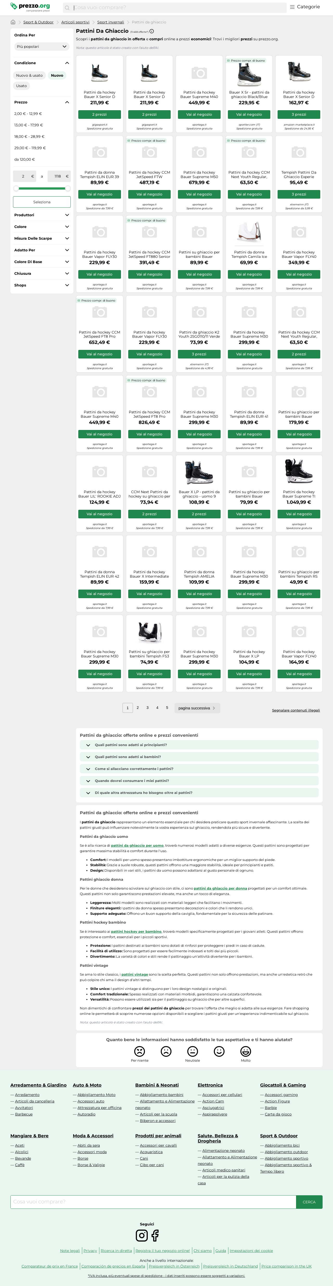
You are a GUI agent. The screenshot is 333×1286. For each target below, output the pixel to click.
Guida (220, 1250)
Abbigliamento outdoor (286, 1152)
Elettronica (210, 1085)
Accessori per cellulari (222, 1094)
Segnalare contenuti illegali (296, 710)
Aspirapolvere (214, 1114)
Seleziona (41, 202)
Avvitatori (24, 1107)
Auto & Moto (87, 1085)
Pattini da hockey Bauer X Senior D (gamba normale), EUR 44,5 (149, 94)
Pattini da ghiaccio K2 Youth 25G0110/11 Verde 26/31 (199, 334)
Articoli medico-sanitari (223, 1170)
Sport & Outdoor (38, 22)
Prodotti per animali (158, 1135)
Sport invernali (110, 22)
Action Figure (277, 1101)
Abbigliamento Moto (97, 1094)
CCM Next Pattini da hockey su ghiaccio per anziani (149, 494)
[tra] (23, 176)
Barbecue (24, 1114)
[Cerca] (67, 8)
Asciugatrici (213, 1107)
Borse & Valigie (91, 1165)
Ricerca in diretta (116, 1250)
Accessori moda (92, 1152)
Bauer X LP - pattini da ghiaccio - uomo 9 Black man (199, 494)
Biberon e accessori (158, 1120)
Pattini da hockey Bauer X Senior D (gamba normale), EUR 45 (299, 94)
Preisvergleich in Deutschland (230, 1266)
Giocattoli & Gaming (283, 1085)
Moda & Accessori (93, 1135)
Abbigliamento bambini (161, 1094)
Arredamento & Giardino (38, 1085)
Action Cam (213, 1101)
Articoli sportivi (75, 22)
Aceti (19, 1145)
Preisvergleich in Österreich (174, 1266)
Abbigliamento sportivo (286, 1158)
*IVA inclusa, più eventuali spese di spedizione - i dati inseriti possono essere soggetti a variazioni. (166, 1276)
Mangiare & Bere (29, 1135)
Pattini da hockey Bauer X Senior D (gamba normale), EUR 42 (99, 94)
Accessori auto (91, 1101)
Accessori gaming (281, 1094)
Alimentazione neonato (223, 1150)
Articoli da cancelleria (34, 1101)
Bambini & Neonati (157, 1085)
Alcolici (21, 1152)
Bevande (23, 1158)
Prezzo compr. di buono (248, 60)
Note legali (70, 1250)
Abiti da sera (89, 1145)
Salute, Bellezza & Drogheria (218, 1138)
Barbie (271, 1107)
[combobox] (179, 8)
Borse (83, 1158)
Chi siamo (203, 1250)
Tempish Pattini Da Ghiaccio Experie (298, 174)
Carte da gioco (278, 1114)
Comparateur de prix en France (50, 1266)
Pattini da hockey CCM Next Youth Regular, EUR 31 (299, 334)
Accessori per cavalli (158, 1145)
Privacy (90, 1250)
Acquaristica (151, 1152)
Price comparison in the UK (286, 1266)
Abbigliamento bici (282, 1145)
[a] (58, 176)
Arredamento (27, 1094)
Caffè (19, 1165)
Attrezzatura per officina (99, 1107)
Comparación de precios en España (113, 1266)
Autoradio (86, 1114)
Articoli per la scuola (158, 1114)
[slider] (16, 188)
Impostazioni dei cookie (251, 1250)
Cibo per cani (152, 1165)
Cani (144, 1158)
